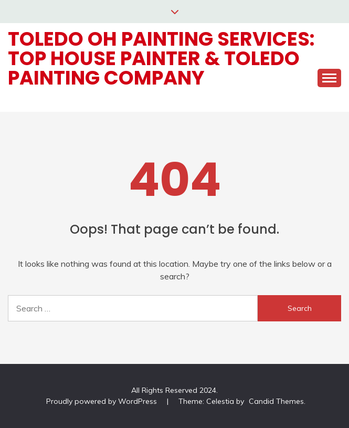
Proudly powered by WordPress (102, 401)
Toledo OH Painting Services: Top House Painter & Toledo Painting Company (161, 58)
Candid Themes (276, 401)
